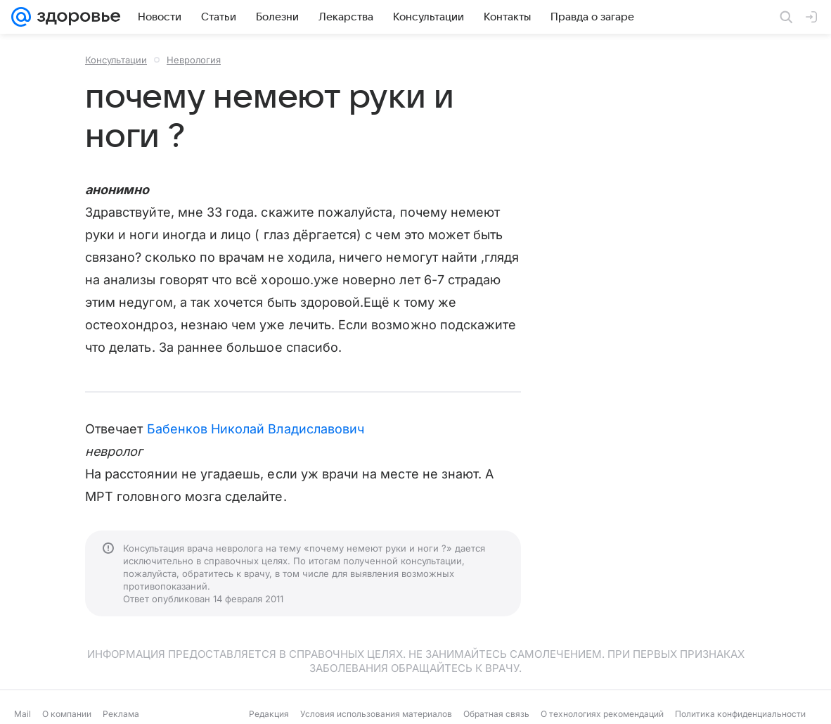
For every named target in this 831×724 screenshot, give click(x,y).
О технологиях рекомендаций (602, 714)
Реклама (121, 714)
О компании (66, 714)
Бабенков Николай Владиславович (256, 428)
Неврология (194, 59)
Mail (22, 714)
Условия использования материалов (376, 714)
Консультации (116, 59)
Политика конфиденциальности (740, 714)
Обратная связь (496, 714)
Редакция (269, 714)
